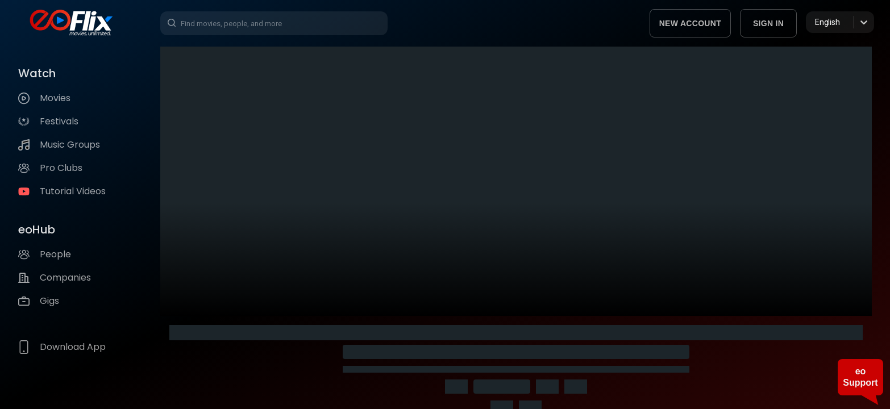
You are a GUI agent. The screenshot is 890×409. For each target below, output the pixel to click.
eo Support (860, 376)
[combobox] (816, 22)
